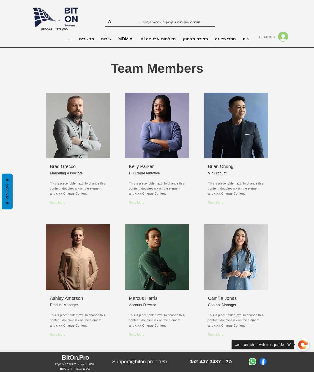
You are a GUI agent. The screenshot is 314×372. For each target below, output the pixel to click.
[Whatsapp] (252, 361)
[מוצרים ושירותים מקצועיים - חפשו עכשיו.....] (169, 22)
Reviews (7, 191)
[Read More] (217, 203)
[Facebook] (263, 361)
